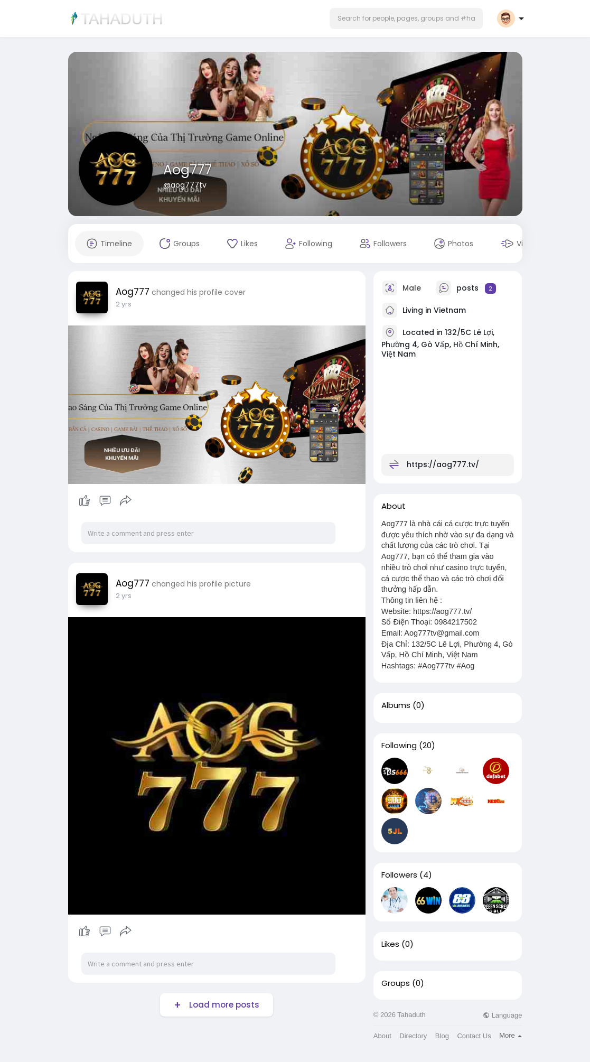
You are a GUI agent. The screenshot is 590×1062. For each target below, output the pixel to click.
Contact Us (474, 1035)
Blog (442, 1035)
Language (502, 1015)
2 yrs (124, 304)
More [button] (510, 1035)
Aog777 (187, 170)
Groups (395, 983)
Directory (413, 1035)
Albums (395, 705)
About (382, 1035)
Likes (390, 944)
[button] (406, 18)
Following (399, 745)
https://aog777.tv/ (443, 464)
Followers (399, 875)
